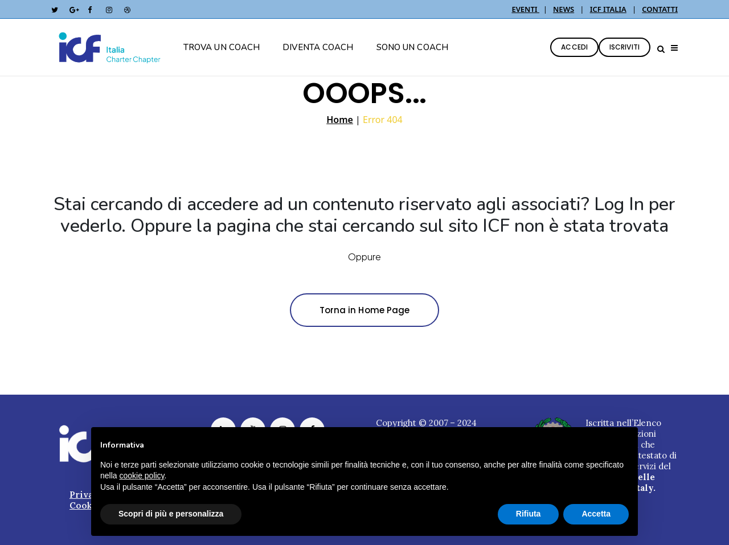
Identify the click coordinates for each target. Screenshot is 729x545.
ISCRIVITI (624, 47)
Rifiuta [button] (528, 513)
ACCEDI (574, 47)
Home (339, 119)
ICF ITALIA (608, 9)
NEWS (563, 9)
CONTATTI (660, 9)
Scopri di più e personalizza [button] (170, 513)
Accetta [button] (596, 513)
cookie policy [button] (141, 475)
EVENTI (525, 9)
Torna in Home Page (365, 310)
